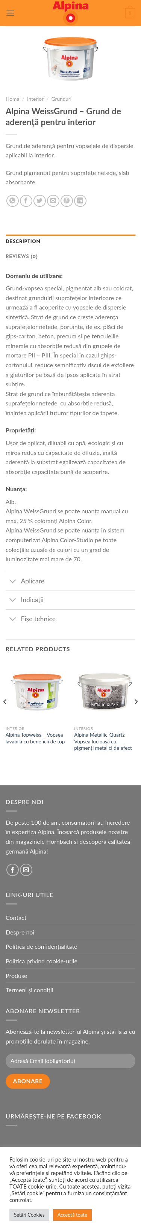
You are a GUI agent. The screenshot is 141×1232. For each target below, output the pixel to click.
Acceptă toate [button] (72, 1215)
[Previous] (5, 717)
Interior (35, 99)
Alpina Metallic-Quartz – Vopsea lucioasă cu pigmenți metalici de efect (103, 741)
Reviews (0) (22, 256)
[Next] (135, 717)
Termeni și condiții (29, 989)
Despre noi (20, 932)
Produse (16, 975)
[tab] (70, 242)
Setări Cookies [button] (29, 1215)
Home (12, 99)
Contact (16, 917)
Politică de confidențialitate (41, 946)
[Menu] (10, 13)
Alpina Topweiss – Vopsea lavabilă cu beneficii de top (35, 738)
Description (23, 241)
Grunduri (61, 99)
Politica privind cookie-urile (41, 960)
